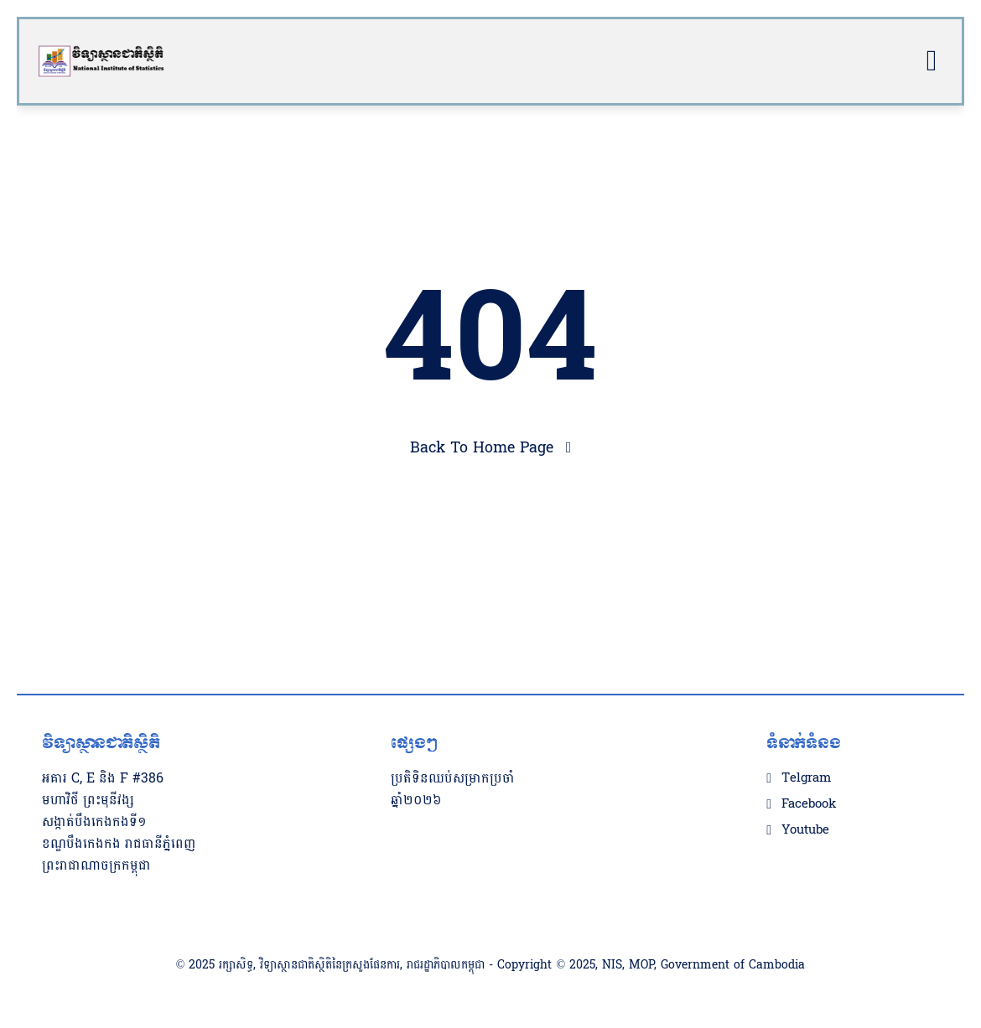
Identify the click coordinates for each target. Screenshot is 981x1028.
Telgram (806, 778)
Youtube (805, 830)
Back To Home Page (481, 448)
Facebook (808, 804)
